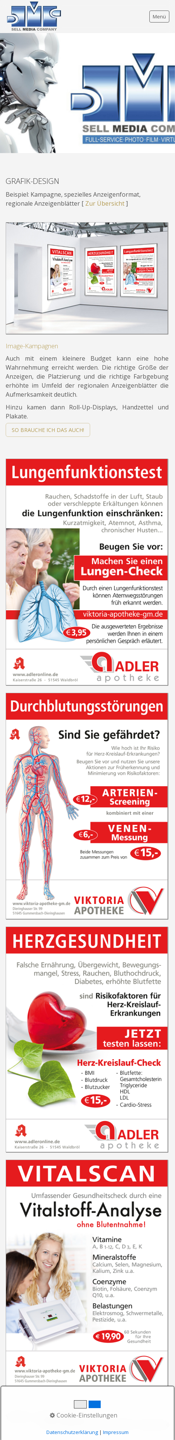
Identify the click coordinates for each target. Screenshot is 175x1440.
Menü (159, 16)
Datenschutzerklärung (72, 1432)
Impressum (116, 1432)
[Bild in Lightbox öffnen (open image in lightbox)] (87, 278)
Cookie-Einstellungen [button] (83, 1415)
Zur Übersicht (104, 203)
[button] (48, 430)
